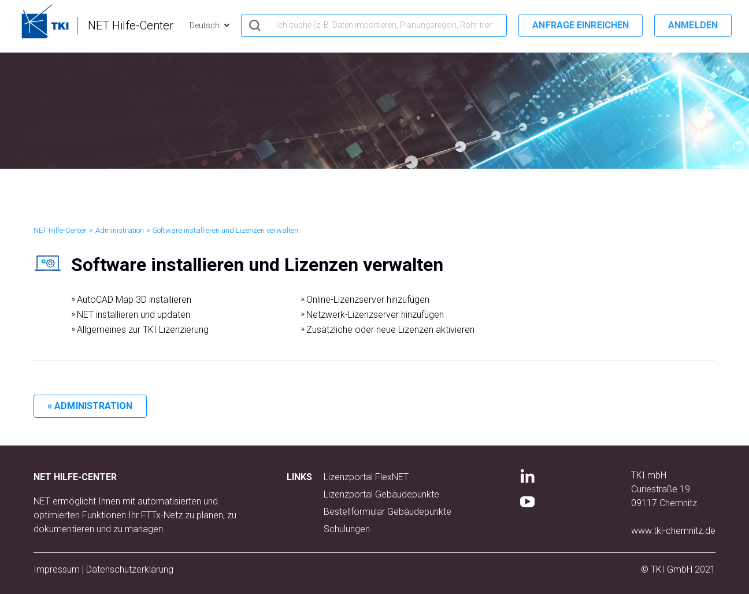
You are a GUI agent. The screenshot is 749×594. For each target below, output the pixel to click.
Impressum (57, 569)
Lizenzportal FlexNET (366, 477)
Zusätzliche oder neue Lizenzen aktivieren (390, 329)
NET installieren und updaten (133, 314)
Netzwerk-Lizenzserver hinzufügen (375, 314)
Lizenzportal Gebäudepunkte (381, 494)
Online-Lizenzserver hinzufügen (367, 299)
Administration (119, 230)
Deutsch (205, 25)
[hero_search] (374, 25)
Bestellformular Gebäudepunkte (387, 511)
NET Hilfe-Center (60, 230)
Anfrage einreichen (580, 25)
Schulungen (347, 529)
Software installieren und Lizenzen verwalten (225, 230)
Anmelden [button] (693, 25)
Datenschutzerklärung (129, 569)
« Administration (90, 405)
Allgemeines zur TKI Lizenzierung (143, 329)
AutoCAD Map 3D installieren (134, 299)
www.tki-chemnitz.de (673, 530)
